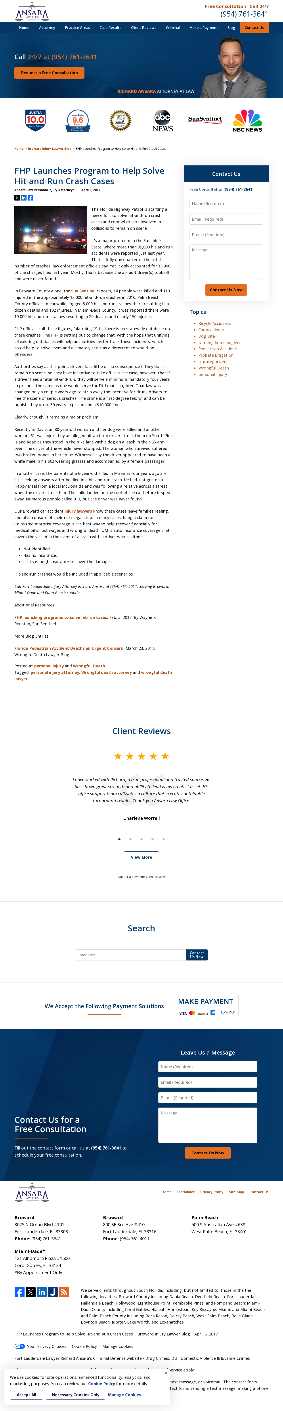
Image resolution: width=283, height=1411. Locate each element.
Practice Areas (77, 27)
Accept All (26, 1394)
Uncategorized (212, 361)
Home (24, 27)
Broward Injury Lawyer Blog (49, 148)
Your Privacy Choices (40, 1346)
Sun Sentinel (83, 291)
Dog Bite (206, 336)
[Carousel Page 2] (130, 839)
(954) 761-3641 (245, 14)
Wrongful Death (89, 666)
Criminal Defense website (117, 1358)
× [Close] (165, 1373)
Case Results (110, 27)
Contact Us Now (226, 289)
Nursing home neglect (219, 342)
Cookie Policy (84, 1346)
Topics (197, 311)
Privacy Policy (212, 1191)
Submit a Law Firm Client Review (141, 877)
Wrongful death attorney (106, 672)
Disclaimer (186, 1191)
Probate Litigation (215, 355)
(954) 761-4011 (134, 1239)
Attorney (47, 27)
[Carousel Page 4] (152, 839)
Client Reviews (143, 27)
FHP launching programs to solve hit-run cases (60, 617)
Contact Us (254, 27)
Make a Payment (203, 27)
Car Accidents (211, 329)
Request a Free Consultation (49, 72)
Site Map (236, 1191)
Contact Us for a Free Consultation (50, 1124)
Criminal (173, 27)
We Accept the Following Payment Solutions (104, 1006)
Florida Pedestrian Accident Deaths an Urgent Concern (68, 648)
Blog (231, 27)
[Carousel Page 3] (141, 839)
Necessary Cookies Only (75, 1394)
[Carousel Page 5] (163, 839)
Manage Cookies (117, 1346)
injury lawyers (78, 511)
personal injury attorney (55, 672)
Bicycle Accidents (214, 323)
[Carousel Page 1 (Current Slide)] (119, 839)
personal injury (49, 666)
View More (141, 857)
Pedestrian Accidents (218, 348)
